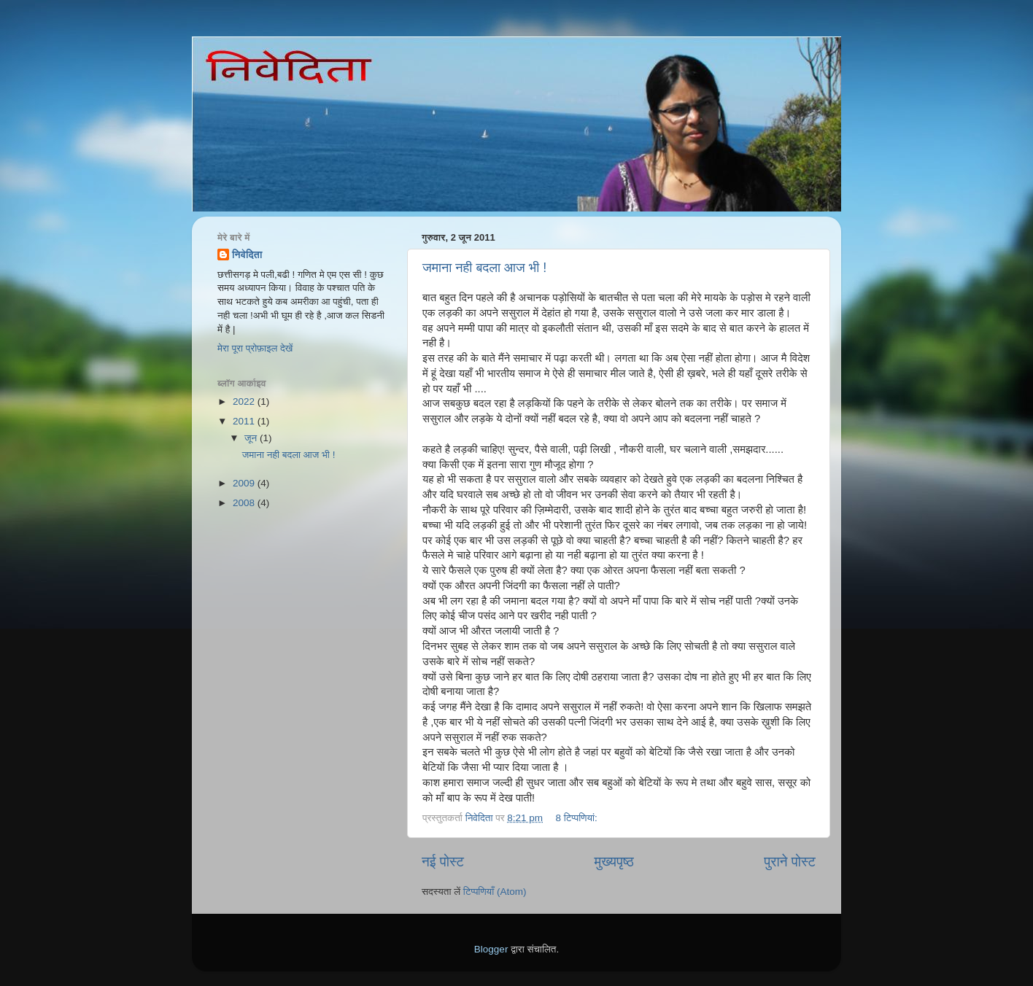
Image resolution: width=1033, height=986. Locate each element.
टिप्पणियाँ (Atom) (495, 891)
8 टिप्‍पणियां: (577, 817)
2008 (245, 502)
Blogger (491, 949)
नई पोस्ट (443, 861)
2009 (245, 483)
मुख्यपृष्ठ (613, 861)
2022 (245, 401)
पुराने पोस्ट (790, 861)
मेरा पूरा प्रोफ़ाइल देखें (255, 348)
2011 (245, 421)
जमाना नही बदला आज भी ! (484, 267)
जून (252, 437)
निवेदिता (247, 254)
